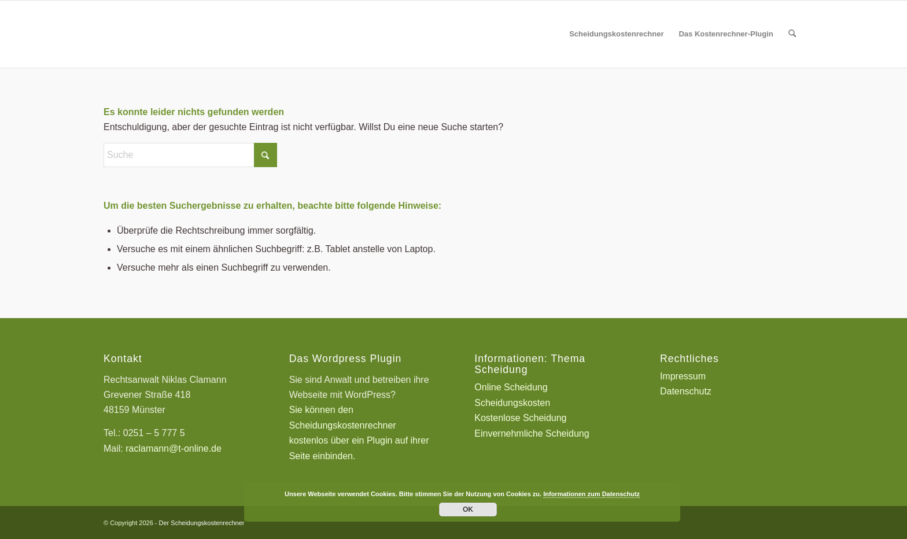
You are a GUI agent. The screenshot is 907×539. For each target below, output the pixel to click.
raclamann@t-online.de (174, 448)
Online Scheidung (510, 387)
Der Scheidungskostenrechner (202, 522)
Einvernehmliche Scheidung (531, 433)
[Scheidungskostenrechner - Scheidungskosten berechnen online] (190, 34)
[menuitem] (616, 34)
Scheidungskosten (512, 403)
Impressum (683, 376)
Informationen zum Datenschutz (591, 493)
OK (468, 509)
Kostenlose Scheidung (520, 418)
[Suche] (792, 34)
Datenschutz (685, 391)
